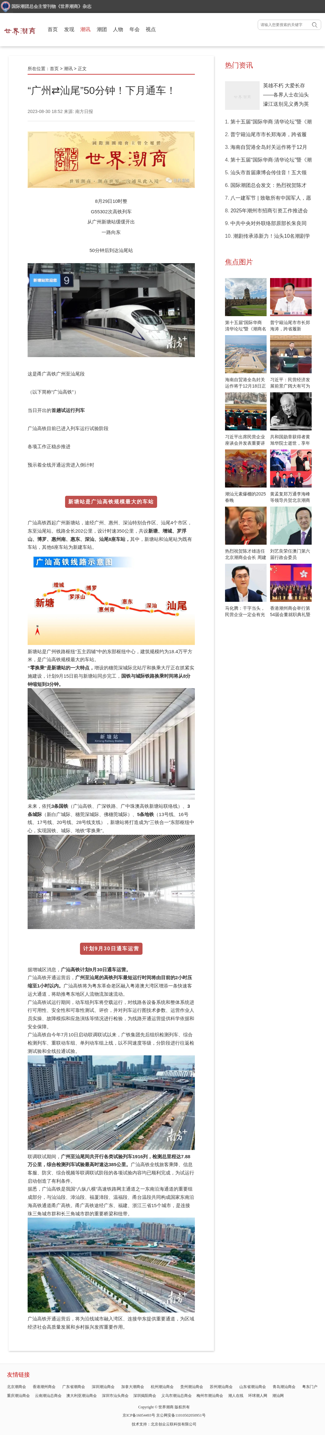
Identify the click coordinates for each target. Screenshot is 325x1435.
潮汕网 (278, 1395)
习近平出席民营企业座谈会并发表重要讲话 (245, 443)
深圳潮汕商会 (103, 1387)
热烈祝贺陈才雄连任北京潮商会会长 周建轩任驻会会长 (245, 557)
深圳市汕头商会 (115, 1395)
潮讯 (85, 29)
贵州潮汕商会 (191, 1387)
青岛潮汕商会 (284, 1387)
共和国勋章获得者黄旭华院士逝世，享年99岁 (290, 443)
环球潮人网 (257, 1395)
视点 (151, 29)
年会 (134, 29)
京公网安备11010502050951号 (181, 1415)
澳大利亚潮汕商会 (81, 1395)
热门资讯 (239, 65)
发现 (69, 29)
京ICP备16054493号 (139, 1415)
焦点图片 (239, 262)
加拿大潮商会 (132, 1387)
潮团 (102, 29)
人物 (118, 29)
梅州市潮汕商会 (209, 1395)
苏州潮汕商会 (221, 1387)
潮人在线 (235, 1395)
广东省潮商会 (73, 1387)
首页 (53, 29)
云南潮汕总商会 (48, 1395)
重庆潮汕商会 (18, 1395)
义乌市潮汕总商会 (176, 1395)
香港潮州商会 (44, 1387)
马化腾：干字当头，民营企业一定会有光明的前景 (245, 614)
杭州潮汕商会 (162, 1387)
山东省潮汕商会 (252, 1387)
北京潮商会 (16, 1387)
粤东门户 (309, 1387)
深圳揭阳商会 (144, 1395)
